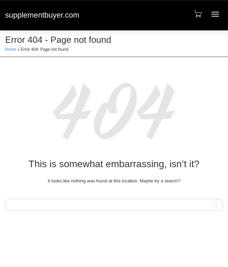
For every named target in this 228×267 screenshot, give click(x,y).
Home (10, 49)
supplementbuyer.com (42, 15)
